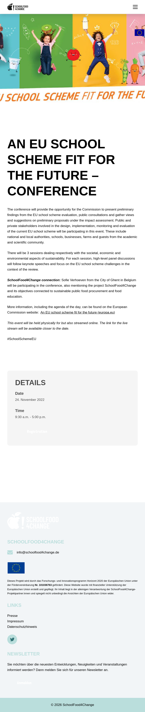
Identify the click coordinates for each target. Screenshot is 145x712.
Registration (37, 431)
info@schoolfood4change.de (38, 552)
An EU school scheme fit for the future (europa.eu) (77, 312)
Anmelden (24, 682)
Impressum (15, 621)
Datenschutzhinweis (22, 627)
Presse (12, 616)
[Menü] (135, 7)
